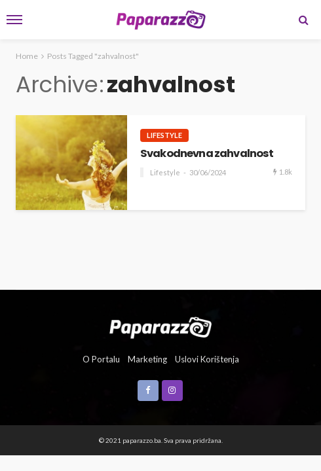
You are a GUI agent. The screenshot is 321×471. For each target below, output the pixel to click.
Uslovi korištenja (207, 359)
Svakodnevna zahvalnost (207, 154)
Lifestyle (164, 135)
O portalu (101, 359)
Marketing (147, 359)
